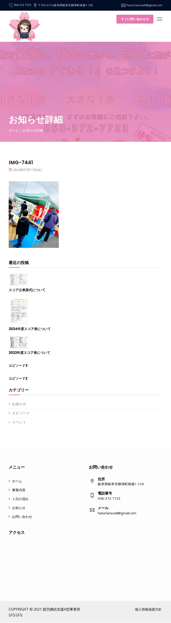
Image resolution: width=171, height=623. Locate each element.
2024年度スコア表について (30, 329)
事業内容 (18, 490)
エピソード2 (18, 378)
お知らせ (19, 403)
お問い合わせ (22, 516)
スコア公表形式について (27, 290)
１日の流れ (20, 499)
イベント (19, 422)
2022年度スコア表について (29, 352)
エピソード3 (18, 365)
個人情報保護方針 (148, 609)
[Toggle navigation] (159, 19)
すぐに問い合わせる (135, 19)
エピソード (21, 413)
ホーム (14, 130)
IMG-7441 (21, 162)
